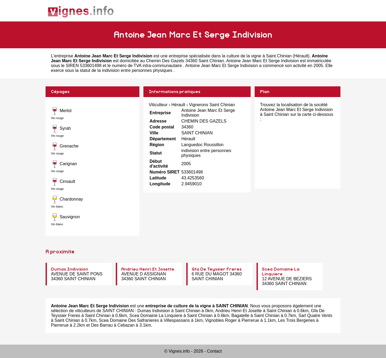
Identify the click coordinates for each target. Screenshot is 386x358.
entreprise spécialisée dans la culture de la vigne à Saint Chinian (230, 56)
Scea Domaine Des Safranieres (129, 320)
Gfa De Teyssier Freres (217, 269)
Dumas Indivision (69, 269)
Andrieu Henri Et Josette (147, 269)
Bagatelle (240, 315)
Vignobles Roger (221, 320)
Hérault (301, 56)
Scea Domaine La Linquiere (155, 315)
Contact (214, 351)
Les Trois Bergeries (296, 320)
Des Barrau (102, 325)
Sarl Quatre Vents (315, 315)
